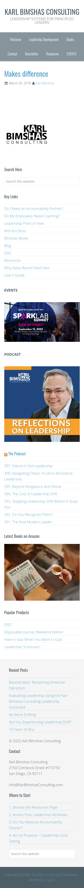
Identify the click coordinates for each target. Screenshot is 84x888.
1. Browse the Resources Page (33, 807)
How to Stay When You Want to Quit (33, 639)
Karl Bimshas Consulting (42, 11)
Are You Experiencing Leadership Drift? (40, 722)
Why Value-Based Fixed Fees (27, 267)
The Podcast (17, 453)
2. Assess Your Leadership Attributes (38, 814)
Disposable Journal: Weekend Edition (33, 632)
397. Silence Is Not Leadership (28, 465)
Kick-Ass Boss (15, 230)
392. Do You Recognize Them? (28, 514)
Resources (12, 260)
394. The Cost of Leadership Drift (30, 493)
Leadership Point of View (24, 223)
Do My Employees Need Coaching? (32, 216)
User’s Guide (14, 275)
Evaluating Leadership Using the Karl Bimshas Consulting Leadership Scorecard (38, 701)
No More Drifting (22, 714)
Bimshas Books (16, 238)
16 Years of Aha (21, 729)
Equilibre (38, 875)
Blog (7, 245)
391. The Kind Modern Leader (28, 521)
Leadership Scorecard (21, 646)
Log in (51, 880)
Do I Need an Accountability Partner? (33, 208)
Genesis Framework (64, 875)
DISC (8, 253)
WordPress (36, 880)
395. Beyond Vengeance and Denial (32, 486)
